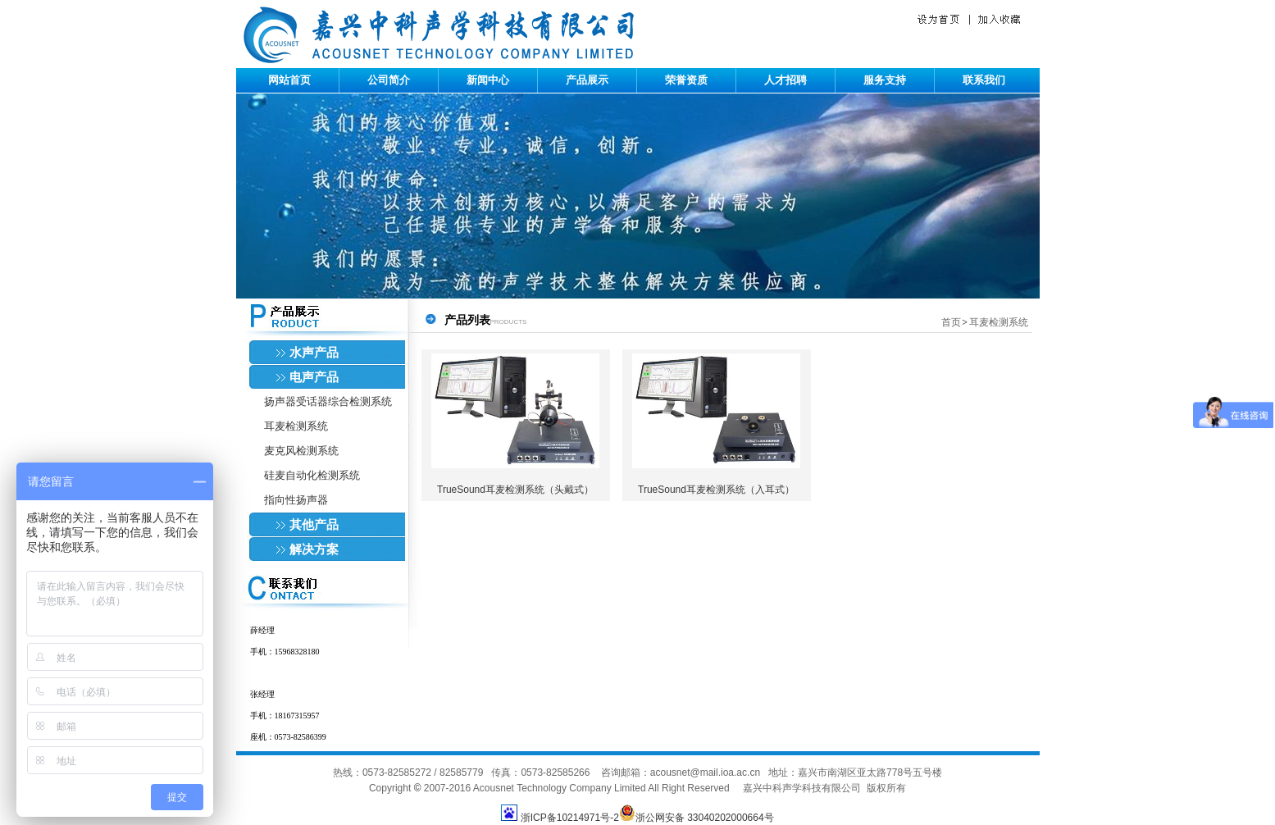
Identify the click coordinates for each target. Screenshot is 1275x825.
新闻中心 (488, 80)
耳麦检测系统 (296, 426)
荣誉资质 (686, 80)
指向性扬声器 (296, 500)
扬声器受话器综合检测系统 (328, 401)
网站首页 (289, 80)
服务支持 (884, 80)
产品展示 (587, 80)
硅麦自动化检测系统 (312, 475)
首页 (951, 322)
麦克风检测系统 (301, 450)
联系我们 (984, 80)
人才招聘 (785, 80)
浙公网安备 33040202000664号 (696, 817)
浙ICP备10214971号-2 (570, 817)
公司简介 (388, 80)
